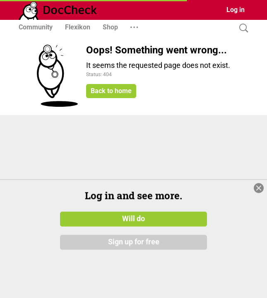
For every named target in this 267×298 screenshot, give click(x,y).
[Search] (242, 28)
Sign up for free (133, 273)
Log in (235, 10)
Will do (133, 249)
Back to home (111, 91)
